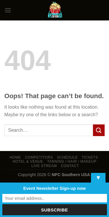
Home (15, 157)
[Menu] (7, 10)
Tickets (90, 157)
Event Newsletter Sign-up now (54, 188)
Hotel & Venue (27, 161)
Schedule (67, 157)
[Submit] (99, 130)
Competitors (39, 157)
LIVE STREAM (44, 166)
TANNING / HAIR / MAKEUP (72, 161)
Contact (70, 166)
